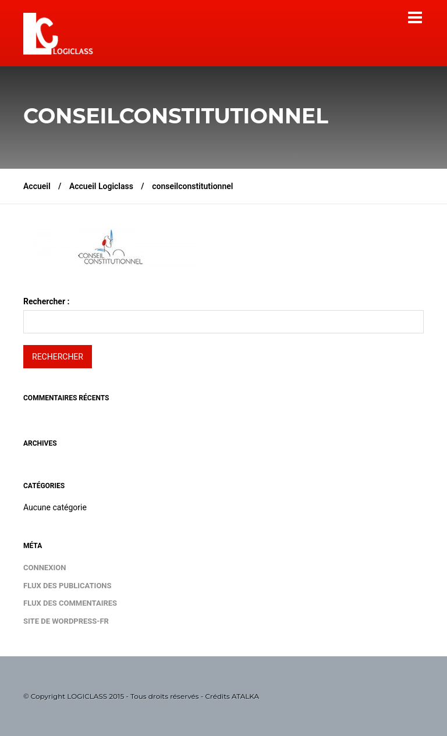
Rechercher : (46, 301)
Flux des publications (67, 585)
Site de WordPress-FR (66, 621)
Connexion (44, 567)
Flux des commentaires (70, 603)
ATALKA (245, 696)
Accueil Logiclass (101, 186)
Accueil (37, 186)
